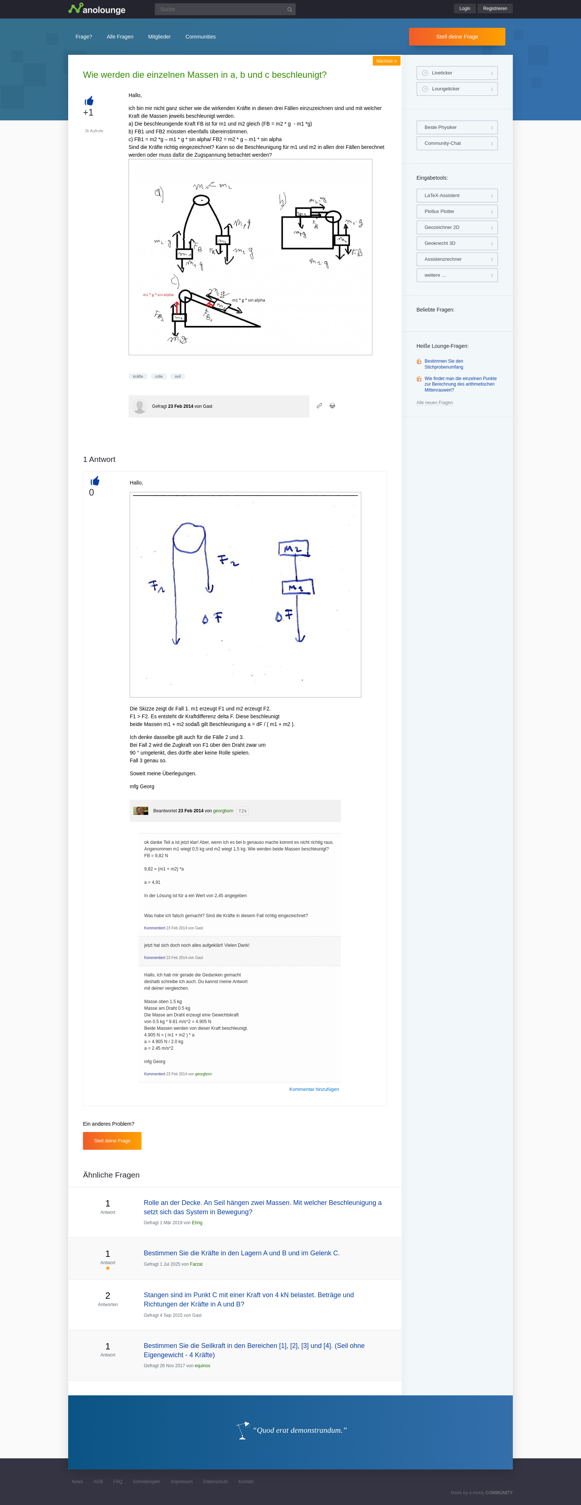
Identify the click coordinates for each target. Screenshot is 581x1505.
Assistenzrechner (443, 259)
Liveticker (442, 73)
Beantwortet (165, 810)
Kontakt (246, 1481)
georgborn (223, 810)
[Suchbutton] (290, 9)
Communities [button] (201, 37)
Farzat (196, 1264)
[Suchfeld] (225, 9)
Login (464, 8)
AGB (98, 1481)
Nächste (386, 61)
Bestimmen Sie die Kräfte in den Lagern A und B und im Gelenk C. (242, 1253)
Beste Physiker (441, 127)
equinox (202, 1365)
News (77, 1481)
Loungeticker (445, 88)
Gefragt (159, 406)
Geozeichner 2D (442, 227)
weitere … (435, 275)
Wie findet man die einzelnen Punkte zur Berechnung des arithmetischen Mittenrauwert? (461, 384)
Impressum (182, 1481)
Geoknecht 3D (440, 243)
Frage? (84, 37)
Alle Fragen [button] (120, 37)
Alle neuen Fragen (434, 402)
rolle (159, 376)
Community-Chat (443, 143)
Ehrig (197, 1222)
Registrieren (495, 8)
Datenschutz (215, 1481)
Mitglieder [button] (159, 37)
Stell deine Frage (457, 36)
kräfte (138, 376)
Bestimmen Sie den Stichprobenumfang (444, 364)
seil (178, 376)
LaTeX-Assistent (442, 195)
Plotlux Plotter (439, 211)
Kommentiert (154, 928)
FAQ (117, 1481)
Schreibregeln (146, 1481)
